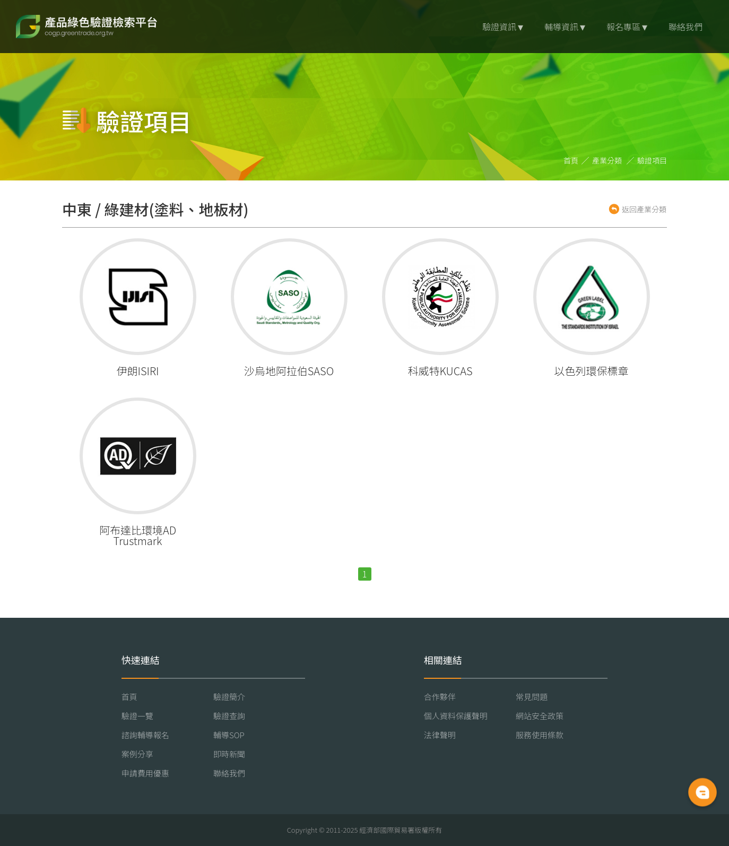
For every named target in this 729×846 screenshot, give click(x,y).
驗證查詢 (229, 716)
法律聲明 (440, 735)
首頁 (570, 160)
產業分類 (607, 160)
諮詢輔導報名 (145, 735)
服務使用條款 (539, 735)
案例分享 (137, 754)
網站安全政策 (539, 716)
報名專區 (623, 26)
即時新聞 (229, 754)
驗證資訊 (499, 26)
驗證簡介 (229, 697)
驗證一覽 (137, 716)
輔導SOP (229, 735)
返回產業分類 (644, 209)
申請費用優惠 (145, 773)
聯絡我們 (685, 26)
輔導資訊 (561, 26)
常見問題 (532, 697)
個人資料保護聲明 (456, 716)
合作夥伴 (440, 697)
